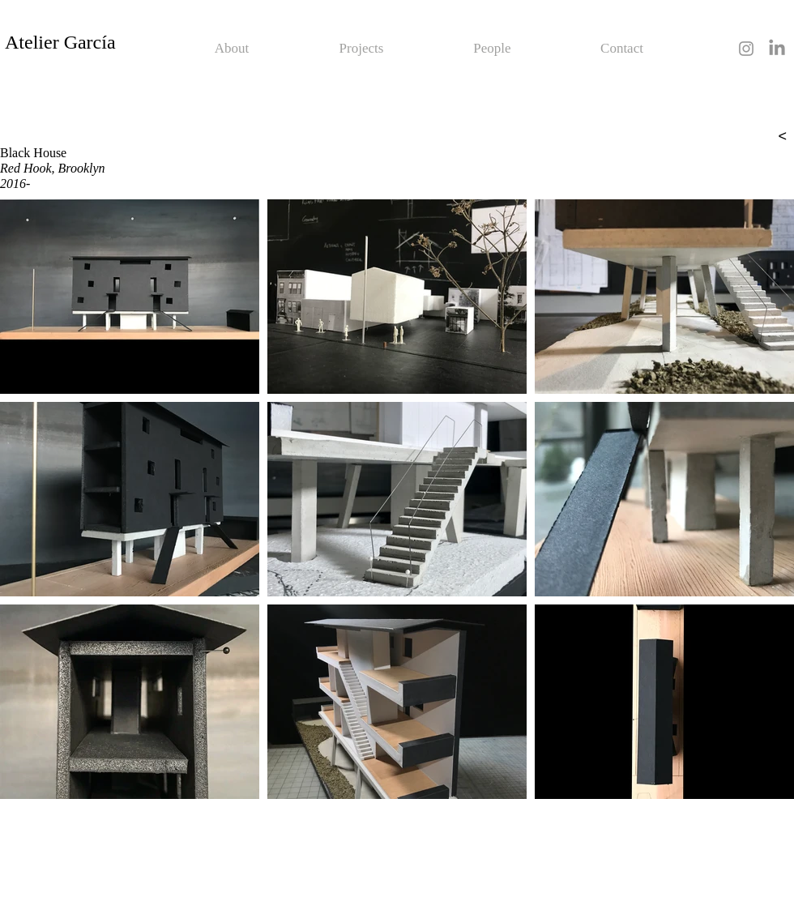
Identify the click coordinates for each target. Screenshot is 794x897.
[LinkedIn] (777, 48)
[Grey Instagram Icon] (746, 48)
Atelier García (60, 42)
